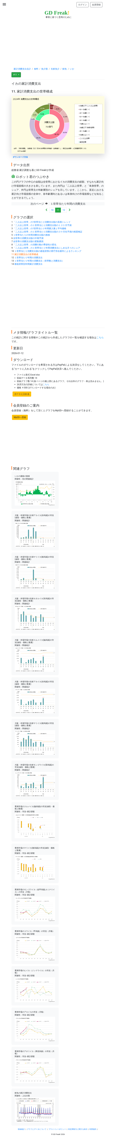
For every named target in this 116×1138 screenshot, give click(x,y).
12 (64, 210)
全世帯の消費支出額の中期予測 (28, 238)
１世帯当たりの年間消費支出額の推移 (31, 235)
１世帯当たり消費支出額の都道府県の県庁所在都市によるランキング (47, 251)
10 (52, 210)
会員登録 (96, 4)
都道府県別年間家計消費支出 (28, 264)
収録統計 (21, 1129)
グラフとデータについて (36, 1129)
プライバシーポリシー (57, 1129)
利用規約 (92, 1129)
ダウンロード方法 (20, 157)
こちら (100, 337)
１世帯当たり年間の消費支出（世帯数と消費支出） (39, 261)
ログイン (82, 4)
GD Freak (57, 13)
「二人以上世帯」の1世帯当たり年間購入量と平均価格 (39, 228)
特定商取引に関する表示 (77, 1129)
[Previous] (46, 210)
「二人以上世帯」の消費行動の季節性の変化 (34, 244)
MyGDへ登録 (20, 417)
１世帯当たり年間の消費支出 (28, 257)
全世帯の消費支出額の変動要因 (28, 241)
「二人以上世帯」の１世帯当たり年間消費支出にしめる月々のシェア (46, 248)
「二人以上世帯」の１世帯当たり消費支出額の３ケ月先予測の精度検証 (47, 231)
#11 (15, 74)
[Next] (69, 210)
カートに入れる (21, 394)
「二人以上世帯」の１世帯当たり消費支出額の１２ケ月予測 (42, 225)
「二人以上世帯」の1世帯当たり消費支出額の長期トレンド (42, 222)
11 (58, 210)
